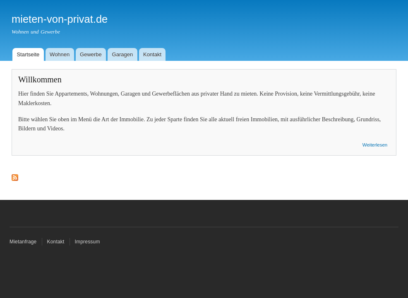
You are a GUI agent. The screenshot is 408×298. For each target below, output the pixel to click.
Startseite (28, 54)
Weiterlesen (374, 144)
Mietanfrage (23, 242)
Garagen (122, 54)
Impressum (87, 242)
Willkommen (40, 79)
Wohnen (60, 54)
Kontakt (152, 54)
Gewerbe (91, 54)
